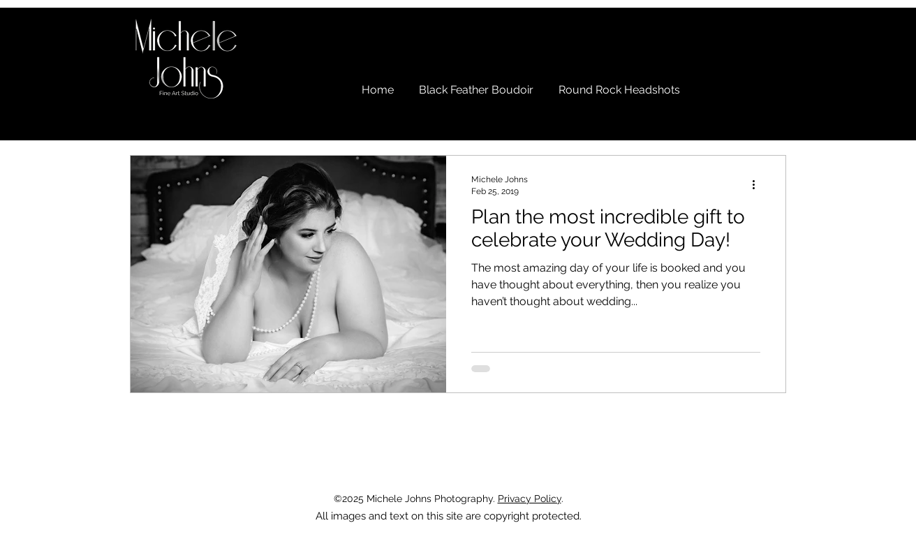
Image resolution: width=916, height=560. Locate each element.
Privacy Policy (529, 498)
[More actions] (758, 184)
